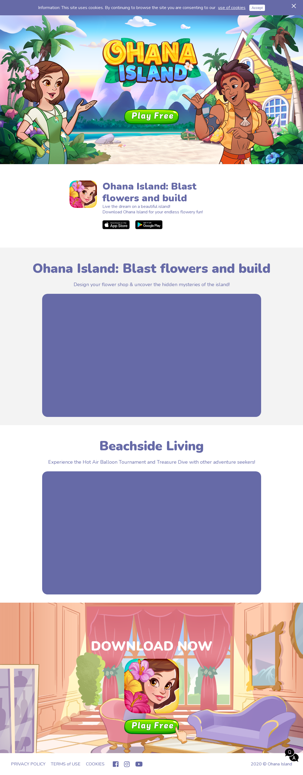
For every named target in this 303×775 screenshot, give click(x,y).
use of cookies (232, 8)
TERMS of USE (65, 764)
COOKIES (95, 764)
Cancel (293, 4)
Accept (257, 8)
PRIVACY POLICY (28, 764)
